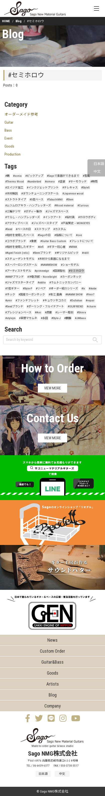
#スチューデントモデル (19, 259)
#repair (90, 300)
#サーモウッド (78, 181)
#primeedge (42, 270)
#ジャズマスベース (57, 211)
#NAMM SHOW (74, 294)
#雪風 (86, 175)
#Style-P (27, 288)
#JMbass (80, 318)
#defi (41, 247)
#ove (79, 235)
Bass (8, 130)
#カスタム (59, 229)
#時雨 (93, 181)
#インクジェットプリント (43, 187)
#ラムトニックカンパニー (65, 282)
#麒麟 (67, 318)
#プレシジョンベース (18, 312)
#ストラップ (42, 229)
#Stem (69, 199)
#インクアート (52, 217)
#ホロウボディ (87, 217)
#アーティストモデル (18, 270)
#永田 (44, 318)
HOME (6, 21)
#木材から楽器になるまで (54, 259)
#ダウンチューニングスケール (40, 193)
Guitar (9, 122)
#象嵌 (33, 241)
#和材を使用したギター (19, 247)
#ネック (10, 294)
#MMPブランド (14, 276)
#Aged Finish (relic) (17, 253)
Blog (19, 21)
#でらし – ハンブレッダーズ (22, 217)
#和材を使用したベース (19, 235)
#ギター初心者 (56, 247)
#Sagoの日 (44, 235)
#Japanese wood (72, 193)
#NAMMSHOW (49, 264)
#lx (83, 288)
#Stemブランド (42, 253)
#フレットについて (81, 241)
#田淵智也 (59, 270)
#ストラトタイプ (15, 199)
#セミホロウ (76, 270)
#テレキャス (70, 187)
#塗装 (61, 181)
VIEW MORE (52, 388)
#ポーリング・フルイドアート (45, 306)
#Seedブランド (14, 306)
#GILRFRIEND (75, 306)
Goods (9, 146)
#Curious (83, 205)
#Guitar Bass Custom (53, 241)
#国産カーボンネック (32, 294)
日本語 (98, 164)
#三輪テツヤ (13, 211)
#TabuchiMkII (55, 199)
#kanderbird (34, 181)
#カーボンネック (70, 276)
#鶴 (7, 175)
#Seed (8, 229)
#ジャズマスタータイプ (19, 282)
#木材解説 (11, 193)
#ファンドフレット (27, 300)
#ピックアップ (34, 175)
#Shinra (81, 312)
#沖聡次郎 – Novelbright (42, 276)
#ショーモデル (70, 264)
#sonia (17, 175)
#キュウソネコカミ (54, 300)
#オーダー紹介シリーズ (63, 288)
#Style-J (56, 318)
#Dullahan (76, 300)
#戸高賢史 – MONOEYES (75, 223)
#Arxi (38, 312)
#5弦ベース (36, 199)
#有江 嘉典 (55, 294)
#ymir (8, 300)
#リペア (41, 288)
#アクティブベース (16, 223)
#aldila (42, 282)
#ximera (50, 181)
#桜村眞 (70, 217)
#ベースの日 (23, 229)
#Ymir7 (90, 294)
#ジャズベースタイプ (44, 223)
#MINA (73, 247)
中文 (96, 172)
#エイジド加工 (14, 187)
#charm (91, 306)
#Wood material (64, 205)
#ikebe (92, 288)
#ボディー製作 (33, 211)
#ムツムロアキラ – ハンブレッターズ (28, 205)
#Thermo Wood (14, 181)
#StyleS (85, 187)
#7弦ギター (12, 288)
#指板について (63, 235)
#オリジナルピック (66, 253)
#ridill (85, 253)
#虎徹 (48, 312)
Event (9, 138)
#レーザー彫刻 (64, 312)
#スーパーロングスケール (21, 264)
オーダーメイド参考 (21, 114)
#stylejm (10, 318)
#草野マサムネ (28, 318)
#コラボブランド (15, 241)
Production (13, 154)
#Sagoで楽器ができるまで (63, 175)
